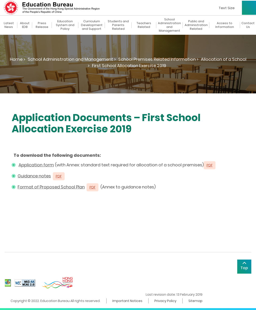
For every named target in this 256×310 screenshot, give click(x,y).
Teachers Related (144, 25)
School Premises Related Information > (158, 59)
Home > (17, 59)
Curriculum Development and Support (92, 25)
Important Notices (127, 301)
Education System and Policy (65, 25)
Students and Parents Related (118, 25)
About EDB (25, 25)
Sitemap (195, 301)
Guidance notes (34, 176)
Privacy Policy (165, 301)
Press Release (42, 25)
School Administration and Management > (72, 59)
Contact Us (248, 25)
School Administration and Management (169, 25)
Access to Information (224, 25)
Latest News (9, 25)
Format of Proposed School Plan (51, 187)
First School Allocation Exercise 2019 (129, 66)
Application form (36, 165)
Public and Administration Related (196, 25)
